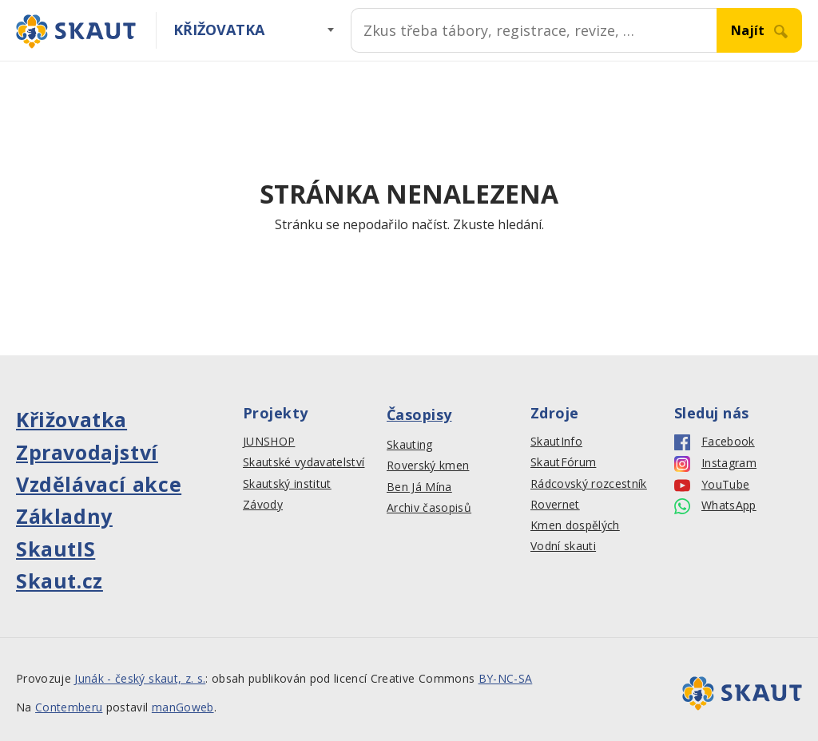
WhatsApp (715, 505)
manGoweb (183, 707)
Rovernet (555, 504)
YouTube (711, 485)
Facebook (714, 442)
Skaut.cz (59, 580)
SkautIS (55, 548)
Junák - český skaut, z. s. (139, 678)
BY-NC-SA (505, 678)
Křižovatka (218, 29)
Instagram (715, 463)
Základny (64, 515)
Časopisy (419, 414)
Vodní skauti (563, 546)
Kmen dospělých (575, 525)
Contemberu (68, 707)
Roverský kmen (428, 465)
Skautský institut (287, 484)
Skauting (410, 445)
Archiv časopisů (429, 508)
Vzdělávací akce (98, 483)
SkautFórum (563, 462)
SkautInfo (556, 441)
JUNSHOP (269, 441)
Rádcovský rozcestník (588, 484)
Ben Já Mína (419, 487)
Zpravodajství (87, 452)
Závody (263, 504)
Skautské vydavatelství (303, 462)
